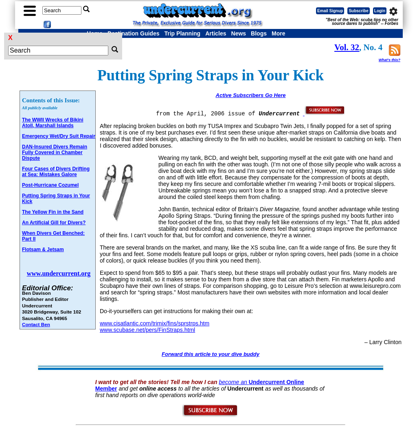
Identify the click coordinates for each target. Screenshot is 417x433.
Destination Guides (134, 33)
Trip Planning (182, 33)
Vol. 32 (346, 47)
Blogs (259, 33)
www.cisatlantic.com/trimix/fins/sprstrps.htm (154, 323)
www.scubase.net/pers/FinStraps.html (147, 330)
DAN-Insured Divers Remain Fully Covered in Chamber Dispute (54, 152)
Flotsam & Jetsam (43, 249)
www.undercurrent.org (59, 273)
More (278, 33)
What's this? (389, 60)
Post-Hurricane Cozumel (50, 185)
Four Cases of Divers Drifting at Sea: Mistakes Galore (56, 171)
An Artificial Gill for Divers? (54, 222)
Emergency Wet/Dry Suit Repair (58, 136)
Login (379, 11)
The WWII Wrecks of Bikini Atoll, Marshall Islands (52, 122)
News (238, 33)
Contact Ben (36, 324)
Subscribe (358, 11)
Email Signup (330, 11)
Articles (215, 33)
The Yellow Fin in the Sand (52, 212)
